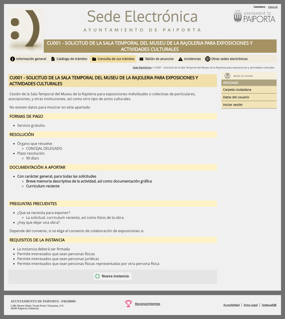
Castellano (259, 6)
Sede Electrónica (142, 67)
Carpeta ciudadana (237, 90)
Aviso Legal (251, 305)
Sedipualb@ (269, 305)
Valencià (272, 6)
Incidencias (192, 59)
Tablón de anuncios (159, 59)
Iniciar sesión (233, 105)
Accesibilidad (231, 305)
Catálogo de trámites (72, 59)
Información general (31, 59)
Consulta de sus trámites (116, 59)
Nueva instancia (112, 276)
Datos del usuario (236, 97)
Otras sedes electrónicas (229, 59)
